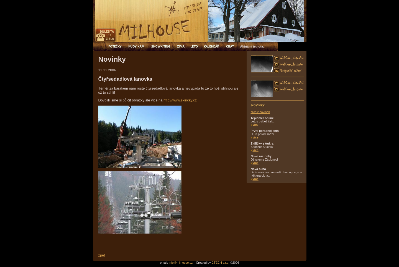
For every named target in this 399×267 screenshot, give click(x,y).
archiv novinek (260, 112)
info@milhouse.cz (181, 262)
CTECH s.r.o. (220, 262)
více (256, 124)
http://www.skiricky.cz (180, 100)
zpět (101, 255)
